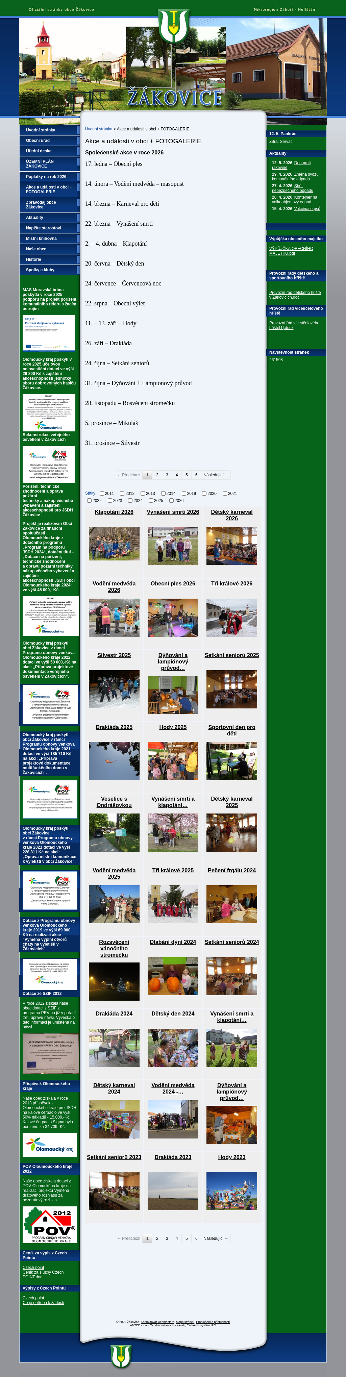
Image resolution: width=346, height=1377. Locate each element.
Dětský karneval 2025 (232, 802)
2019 (191, 493)
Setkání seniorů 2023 (114, 1157)
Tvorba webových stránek (167, 1325)
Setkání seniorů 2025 (232, 655)
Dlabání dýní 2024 (173, 942)
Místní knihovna (41, 238)
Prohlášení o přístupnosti (213, 1322)
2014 (171, 493)
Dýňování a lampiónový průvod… (173, 661)
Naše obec (36, 249)
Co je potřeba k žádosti (43, 1302)
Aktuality (34, 217)
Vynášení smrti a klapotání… (173, 802)
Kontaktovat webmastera (157, 1322)
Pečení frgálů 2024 (232, 870)
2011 (109, 493)
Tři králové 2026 (231, 583)
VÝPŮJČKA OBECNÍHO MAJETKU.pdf (291, 251)
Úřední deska (38, 151)
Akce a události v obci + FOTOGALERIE (49, 189)
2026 (179, 500)
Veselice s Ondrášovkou (114, 802)
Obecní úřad (38, 140)
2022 (97, 500)
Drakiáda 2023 (173, 1157)
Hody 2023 (232, 1157)
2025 (158, 500)
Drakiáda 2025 (114, 727)
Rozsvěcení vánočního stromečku (114, 948)
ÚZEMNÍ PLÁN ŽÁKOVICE (40, 164)
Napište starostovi (43, 228)
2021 (232, 493)
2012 (129, 493)
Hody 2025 (173, 727)
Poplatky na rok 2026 (46, 176)
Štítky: (90, 493)
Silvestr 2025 (114, 655)
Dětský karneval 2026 (232, 515)
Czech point (33, 1267)
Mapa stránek (185, 1322)
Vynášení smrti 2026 (173, 512)
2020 (212, 493)
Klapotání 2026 (114, 512)
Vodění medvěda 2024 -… (172, 1088)
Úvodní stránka (99, 129)
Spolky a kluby (40, 270)
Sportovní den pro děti (231, 730)
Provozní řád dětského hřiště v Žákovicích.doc (295, 295)
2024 (138, 500)
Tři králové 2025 (173, 870)
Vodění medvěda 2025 (114, 873)
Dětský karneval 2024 (114, 1088)
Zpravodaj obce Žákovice (41, 204)
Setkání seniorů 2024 (232, 942)
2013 (150, 493)
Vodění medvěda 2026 (114, 586)
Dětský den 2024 (173, 1013)
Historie (33, 259)
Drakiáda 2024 (114, 1013)
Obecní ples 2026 (173, 583)
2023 (117, 500)
